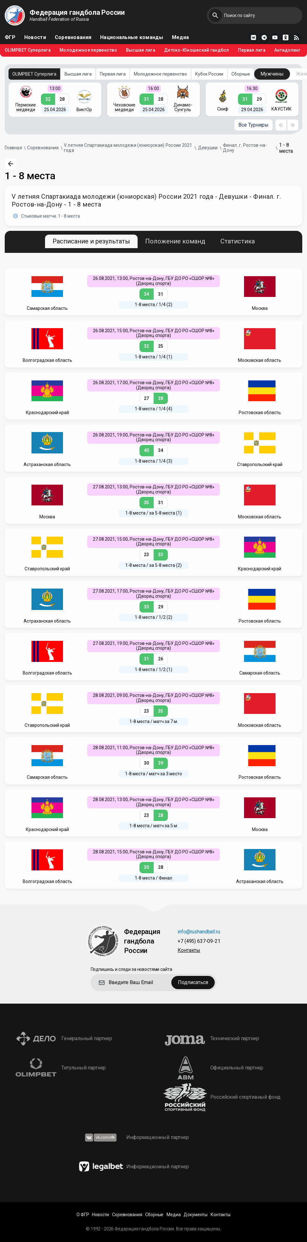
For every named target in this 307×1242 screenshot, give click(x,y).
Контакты (189, 950)
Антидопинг (287, 50)
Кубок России (209, 74)
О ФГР (83, 1214)
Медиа (180, 37)
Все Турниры (253, 125)
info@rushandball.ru (199, 932)
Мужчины (272, 74)
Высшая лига (140, 50)
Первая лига (251, 50)
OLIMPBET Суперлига (28, 50)
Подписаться (193, 982)
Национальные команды (131, 37)
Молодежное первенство (88, 50)
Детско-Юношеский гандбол (196, 50)
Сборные (240, 74)
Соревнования (73, 37)
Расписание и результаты (91, 241)
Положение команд (175, 241)
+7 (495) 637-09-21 (199, 941)
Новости (35, 37)
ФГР (10, 37)
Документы (196, 1214)
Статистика (237, 241)
